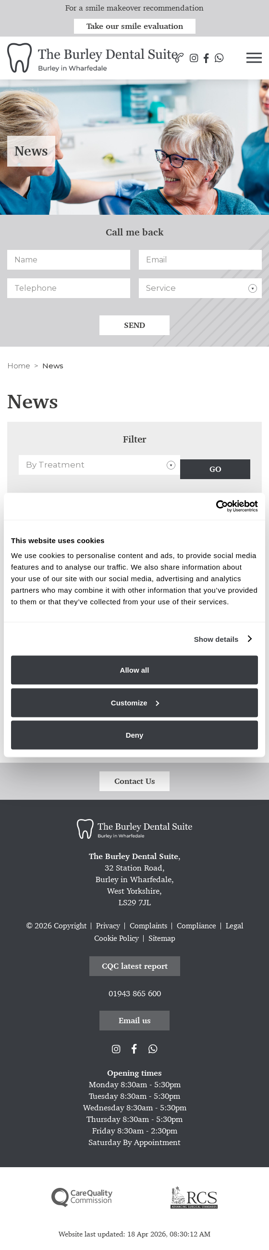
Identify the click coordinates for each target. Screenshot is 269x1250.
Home (18, 365)
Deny (135, 735)
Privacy (108, 926)
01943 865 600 (135, 993)
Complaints (148, 926)
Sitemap (161, 938)
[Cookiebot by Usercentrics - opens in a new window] (216, 506)
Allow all (134, 670)
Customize (135, 702)
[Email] (200, 260)
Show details (216, 639)
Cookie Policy (116, 938)
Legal (235, 926)
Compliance (196, 926)
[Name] (68, 260)
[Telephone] (68, 288)
